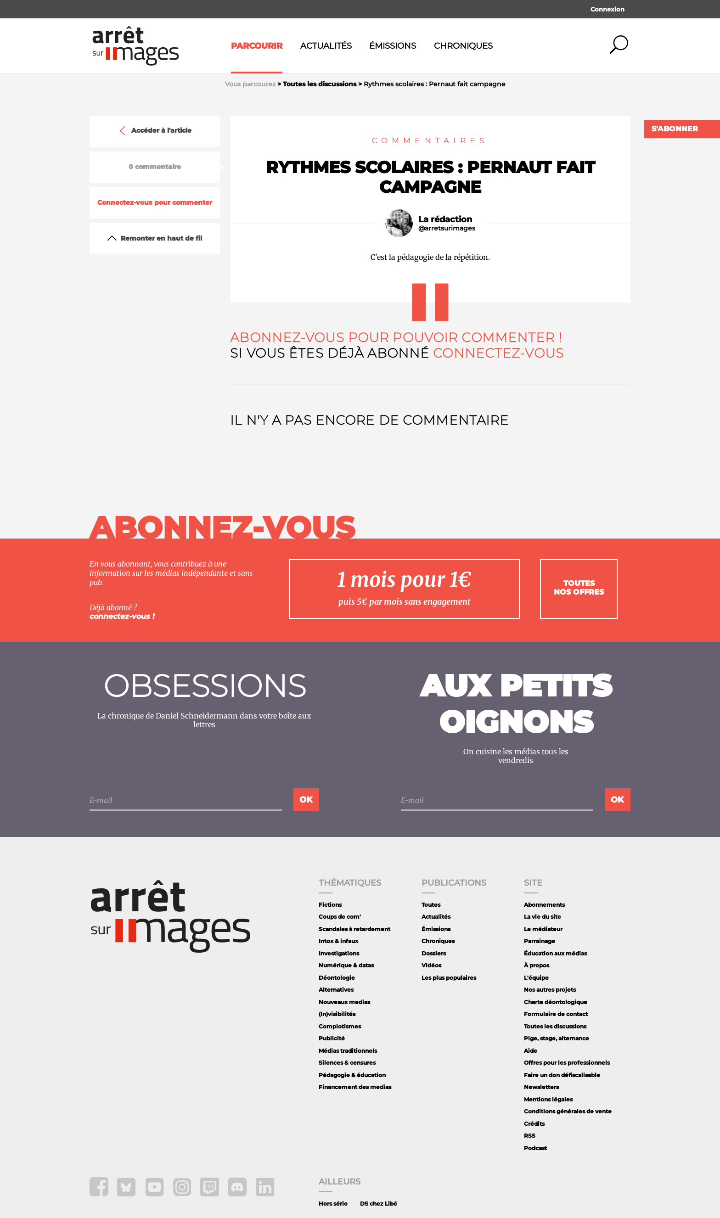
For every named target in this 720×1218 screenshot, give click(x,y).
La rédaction (445, 219)
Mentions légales (548, 1099)
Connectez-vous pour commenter (154, 203)
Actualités (326, 46)
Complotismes (340, 1026)
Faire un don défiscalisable (562, 1075)
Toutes (431, 904)
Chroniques (463, 46)
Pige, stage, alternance (556, 1038)
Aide (530, 1050)
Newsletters (541, 1086)
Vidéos (431, 965)
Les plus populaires (449, 977)
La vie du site (542, 916)
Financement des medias (355, 1086)
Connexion (607, 9)
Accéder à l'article (154, 130)
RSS (529, 1135)
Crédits (534, 1123)
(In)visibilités (337, 1013)
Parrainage (539, 940)
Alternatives (336, 989)
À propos (536, 965)
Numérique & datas (346, 965)
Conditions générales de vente (568, 1111)
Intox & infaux (338, 940)
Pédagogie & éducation (352, 1075)
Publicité (332, 1038)
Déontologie (337, 977)
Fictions (330, 904)
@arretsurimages (446, 228)
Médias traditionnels (348, 1050)
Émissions (392, 46)
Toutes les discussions (555, 1026)
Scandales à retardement (354, 929)
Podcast (535, 1148)
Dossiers (434, 953)
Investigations (339, 953)
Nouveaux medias (344, 1002)
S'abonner (675, 128)
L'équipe (536, 977)
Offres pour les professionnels (567, 1062)
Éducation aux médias (555, 953)
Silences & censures (347, 1062)
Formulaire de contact (556, 1013)
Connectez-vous (498, 353)
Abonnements (544, 904)
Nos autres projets (550, 989)
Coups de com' (340, 916)
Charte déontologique (555, 1002)
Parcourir (256, 46)
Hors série (333, 1203)
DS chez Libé (378, 1203)
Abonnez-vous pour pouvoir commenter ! (396, 337)
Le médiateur (543, 929)
